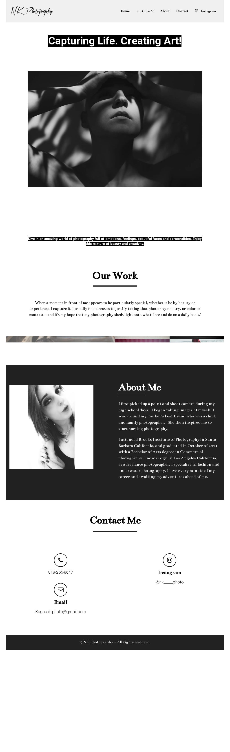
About (165, 11)
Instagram (205, 11)
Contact (182, 11)
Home (125, 11)
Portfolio (143, 11)
